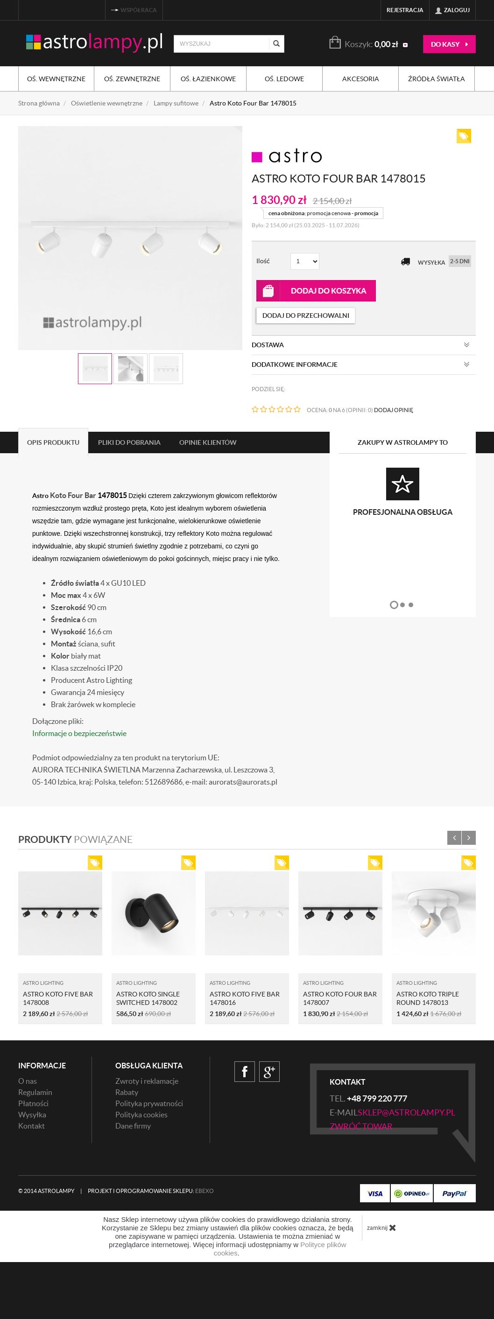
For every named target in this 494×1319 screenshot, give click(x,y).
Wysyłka (32, 1114)
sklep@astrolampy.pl (406, 1112)
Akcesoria (360, 79)
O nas (27, 1081)
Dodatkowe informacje (361, 364)
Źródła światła (436, 79)
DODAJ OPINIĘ (393, 410)
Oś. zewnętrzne (132, 79)
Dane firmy (133, 1126)
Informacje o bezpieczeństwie (79, 733)
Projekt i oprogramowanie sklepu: (151, 1191)
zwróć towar (361, 1126)
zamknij (381, 1227)
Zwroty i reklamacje (146, 1081)
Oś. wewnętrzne (56, 79)
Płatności (33, 1103)
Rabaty (126, 1092)
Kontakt (31, 1126)
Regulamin (35, 1092)
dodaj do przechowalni (305, 315)
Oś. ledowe (284, 79)
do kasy (449, 44)
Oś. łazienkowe (208, 79)
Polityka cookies (141, 1114)
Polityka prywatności (149, 1103)
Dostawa (361, 345)
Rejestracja (405, 10)
